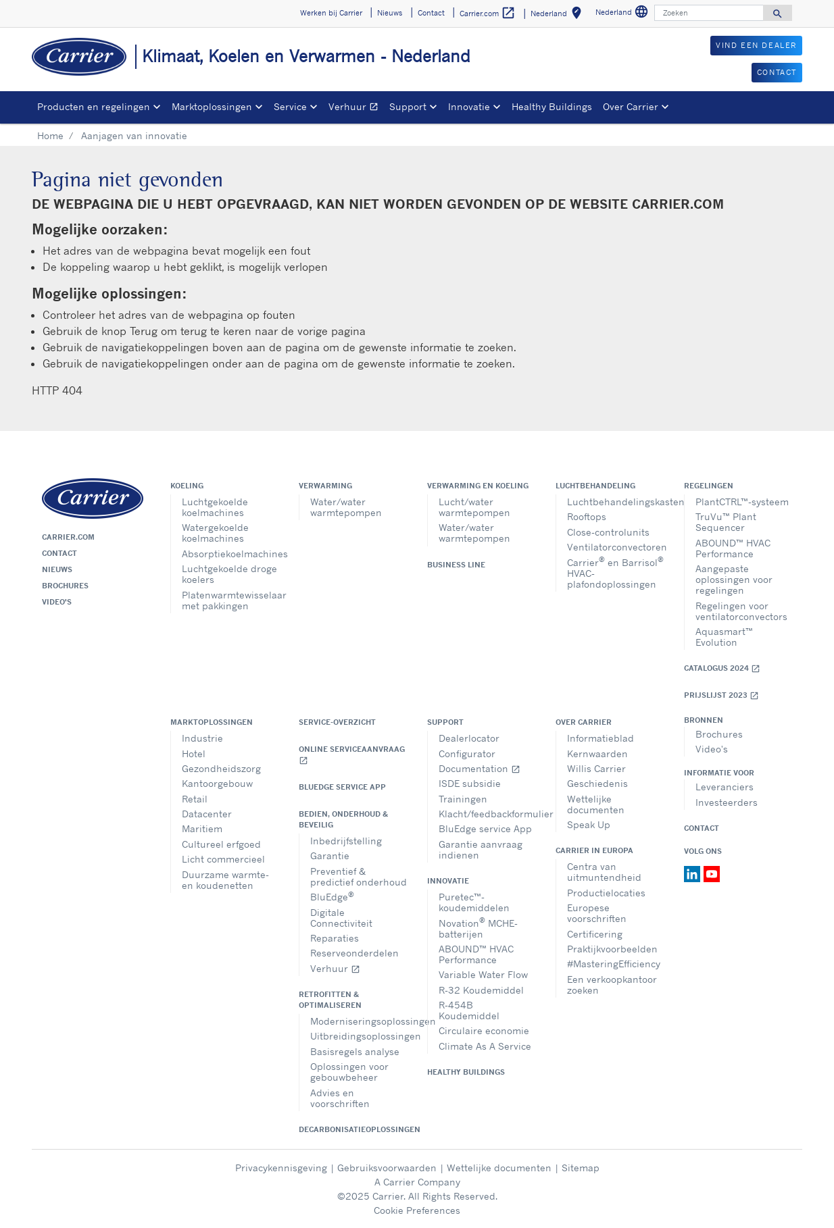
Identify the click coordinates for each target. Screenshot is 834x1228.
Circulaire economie (484, 1030)
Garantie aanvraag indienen (480, 849)
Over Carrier (584, 722)
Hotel (193, 753)
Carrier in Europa (594, 850)
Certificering (594, 934)
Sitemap (580, 1167)
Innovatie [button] (469, 106)
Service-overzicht (337, 722)
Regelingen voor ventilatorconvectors (741, 611)
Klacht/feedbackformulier (487, 813)
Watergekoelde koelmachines (215, 532)
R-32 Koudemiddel (481, 990)
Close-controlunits (608, 532)
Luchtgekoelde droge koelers (229, 574)
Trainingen (463, 798)
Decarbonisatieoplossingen (353, 1129)
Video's (57, 602)
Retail (194, 798)
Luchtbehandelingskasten (615, 501)
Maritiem (202, 828)
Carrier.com (68, 537)
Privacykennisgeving (281, 1167)
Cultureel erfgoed (221, 844)
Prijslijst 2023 (721, 695)
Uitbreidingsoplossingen (358, 1036)
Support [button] (407, 106)
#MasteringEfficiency (613, 963)
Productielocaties (606, 892)
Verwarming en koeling (478, 485)
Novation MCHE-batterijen (478, 927)
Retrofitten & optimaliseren (330, 1000)
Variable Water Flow (483, 974)
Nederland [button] (559, 15)
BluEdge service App (342, 787)
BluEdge (332, 896)
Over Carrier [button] (630, 106)
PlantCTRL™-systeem (742, 501)
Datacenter (207, 813)
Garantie (329, 855)
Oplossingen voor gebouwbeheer (349, 1071)
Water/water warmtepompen (346, 507)
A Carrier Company (417, 1181)
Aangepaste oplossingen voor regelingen (733, 579)
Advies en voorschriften (340, 1098)
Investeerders (726, 802)
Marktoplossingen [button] (212, 106)
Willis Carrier (596, 768)
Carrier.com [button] (488, 13)
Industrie (202, 738)
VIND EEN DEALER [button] (756, 45)
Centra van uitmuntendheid (604, 872)
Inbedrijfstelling (346, 840)
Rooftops (586, 516)
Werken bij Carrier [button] (331, 13)
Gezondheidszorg (221, 768)
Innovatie (448, 881)
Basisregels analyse (354, 1051)
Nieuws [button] (389, 13)
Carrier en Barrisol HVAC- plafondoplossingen (615, 572)
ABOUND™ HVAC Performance (732, 548)
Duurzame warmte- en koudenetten (225, 880)
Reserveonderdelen (354, 952)
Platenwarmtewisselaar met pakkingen (230, 600)
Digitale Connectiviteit (341, 917)
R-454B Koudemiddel (469, 1010)
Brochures (65, 585)
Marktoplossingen (211, 722)
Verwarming (325, 485)
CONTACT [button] (777, 72)
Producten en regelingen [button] (93, 106)
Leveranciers (724, 786)
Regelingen (708, 485)
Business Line (456, 564)
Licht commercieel (223, 859)
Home (50, 135)
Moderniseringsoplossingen (358, 1021)
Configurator (467, 753)
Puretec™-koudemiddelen (474, 902)
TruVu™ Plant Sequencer (725, 522)
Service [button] (290, 106)
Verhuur (356, 108)
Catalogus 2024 (722, 668)
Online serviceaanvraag (352, 754)
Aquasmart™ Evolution (724, 636)
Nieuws (57, 569)
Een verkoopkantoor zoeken (612, 984)
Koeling (186, 485)
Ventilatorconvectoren (615, 547)
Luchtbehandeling (595, 485)
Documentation (479, 768)
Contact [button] (431, 13)
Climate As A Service (485, 1046)
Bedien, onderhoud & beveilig (343, 819)
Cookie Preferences (417, 1210)
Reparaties (334, 938)
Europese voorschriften (597, 913)
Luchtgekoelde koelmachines (215, 507)
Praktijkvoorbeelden (612, 948)
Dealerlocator (469, 738)
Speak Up (588, 824)
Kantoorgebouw (217, 783)
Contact (59, 553)
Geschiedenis (597, 783)
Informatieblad (600, 738)
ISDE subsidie (470, 783)
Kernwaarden (597, 753)
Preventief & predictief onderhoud (358, 876)
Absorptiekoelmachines (230, 553)
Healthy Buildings (552, 106)
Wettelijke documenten (595, 804)
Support (445, 722)
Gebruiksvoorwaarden (387, 1167)
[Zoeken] (709, 13)
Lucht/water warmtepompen (474, 507)
